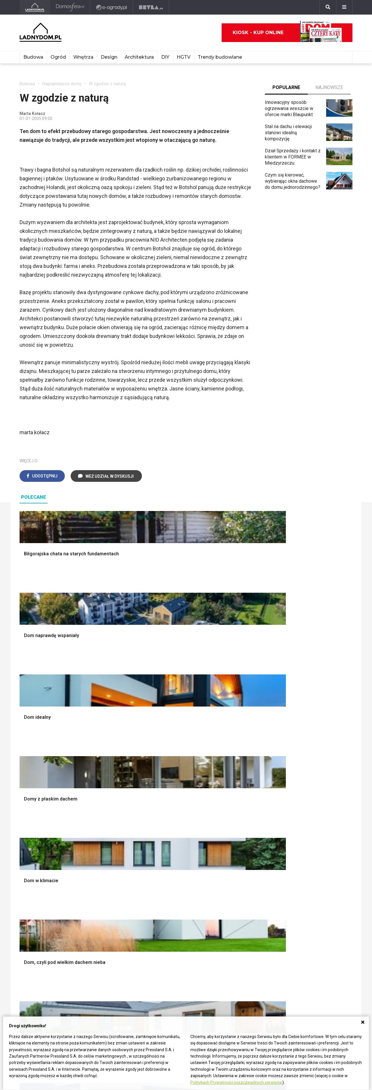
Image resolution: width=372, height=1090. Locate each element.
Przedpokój (168, 774)
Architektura (139, 57)
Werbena (234, 944)
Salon (162, 747)
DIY (165, 57)
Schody (27, 754)
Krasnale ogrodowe (244, 813)
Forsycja (233, 918)
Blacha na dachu (104, 793)
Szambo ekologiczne (109, 800)
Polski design (307, 787)
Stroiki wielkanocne (313, 800)
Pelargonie (236, 924)
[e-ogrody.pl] (112, 7)
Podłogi (96, 747)
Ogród (58, 57)
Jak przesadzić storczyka (182, 878)
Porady (27, 747)
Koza (93, 898)
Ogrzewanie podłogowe (112, 905)
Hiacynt (232, 872)
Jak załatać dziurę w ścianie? (185, 885)
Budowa (33, 57)
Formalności (32, 787)
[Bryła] (152, 7)
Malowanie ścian (105, 760)
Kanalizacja (99, 924)
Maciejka (234, 911)
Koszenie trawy (240, 787)
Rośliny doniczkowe (245, 767)
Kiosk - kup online (287, 32)
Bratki (230, 931)
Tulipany (233, 891)
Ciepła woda (32, 793)
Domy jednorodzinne (314, 872)
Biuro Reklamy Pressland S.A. (50, 984)
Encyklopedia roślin (244, 806)
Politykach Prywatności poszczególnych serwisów (236, 1082)
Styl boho (165, 793)
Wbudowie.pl (101, 885)
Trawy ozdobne (240, 844)
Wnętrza (83, 57)
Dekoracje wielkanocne (316, 793)
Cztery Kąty (32, 878)
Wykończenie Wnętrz (109, 754)
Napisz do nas (34, 991)
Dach (25, 780)
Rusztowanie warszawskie (115, 780)
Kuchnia (164, 767)
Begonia (233, 878)
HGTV (183, 57)
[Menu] (344, 7)
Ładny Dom (31, 872)
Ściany (26, 813)
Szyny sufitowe (103, 911)
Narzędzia (98, 767)
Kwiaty (231, 950)
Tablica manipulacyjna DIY (182, 924)
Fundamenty (32, 806)
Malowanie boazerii (108, 774)
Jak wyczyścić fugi (175, 891)
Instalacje (29, 819)
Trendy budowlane (220, 57)
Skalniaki (234, 760)
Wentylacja (99, 918)
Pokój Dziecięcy (309, 760)
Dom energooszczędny (111, 931)
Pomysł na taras (309, 885)
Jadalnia (164, 780)
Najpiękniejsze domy (61, 83)
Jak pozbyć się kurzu (177, 898)
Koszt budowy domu (41, 774)
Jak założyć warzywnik (179, 905)
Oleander (234, 898)
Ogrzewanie (100, 891)
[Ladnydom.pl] (35, 7)
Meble (299, 747)
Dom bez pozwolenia (109, 872)
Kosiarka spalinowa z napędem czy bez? (246, 835)
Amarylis (233, 905)
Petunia (232, 937)
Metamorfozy (170, 787)
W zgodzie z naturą (107, 83)
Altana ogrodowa (242, 754)
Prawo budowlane (106, 878)
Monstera (234, 747)
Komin (26, 760)
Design (109, 57)
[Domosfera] (71, 7)
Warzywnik (236, 800)
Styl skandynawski (175, 800)
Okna (25, 767)
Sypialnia (165, 760)
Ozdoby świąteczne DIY (317, 767)
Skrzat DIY (167, 872)
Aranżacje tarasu (241, 793)
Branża (300, 878)
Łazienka (165, 754)
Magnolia (234, 826)
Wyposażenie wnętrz (314, 754)
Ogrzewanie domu (38, 800)
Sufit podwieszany (107, 787)
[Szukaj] (328, 7)
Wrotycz (233, 819)
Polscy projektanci (312, 774)
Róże (230, 885)
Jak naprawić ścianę (176, 911)
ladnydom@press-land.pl (45, 978)
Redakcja (29, 997)
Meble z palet (239, 780)
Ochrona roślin (239, 774)
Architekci (303, 780)
